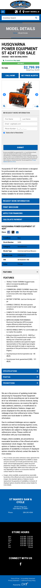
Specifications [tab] (20, 371)
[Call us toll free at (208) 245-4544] (15, 11)
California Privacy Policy (28, 580)
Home (15, 33)
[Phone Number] (20, 129)
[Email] (20, 124)
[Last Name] (29, 119)
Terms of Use (12, 161)
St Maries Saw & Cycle (20, 501)
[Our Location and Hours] (30, 11)
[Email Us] (17, 232)
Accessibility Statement (28, 578)
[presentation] (20, 139)
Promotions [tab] (20, 383)
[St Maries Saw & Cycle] (20, 5)
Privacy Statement (13, 580)
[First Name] (11, 119)
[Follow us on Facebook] (19, 11)
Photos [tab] (20, 377)
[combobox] (20, 18)
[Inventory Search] (20, 18)
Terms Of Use (15, 578)
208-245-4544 (28, 512)
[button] (4, 94)
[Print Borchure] (20, 207)
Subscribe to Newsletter (14, 133)
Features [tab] (20, 272)
